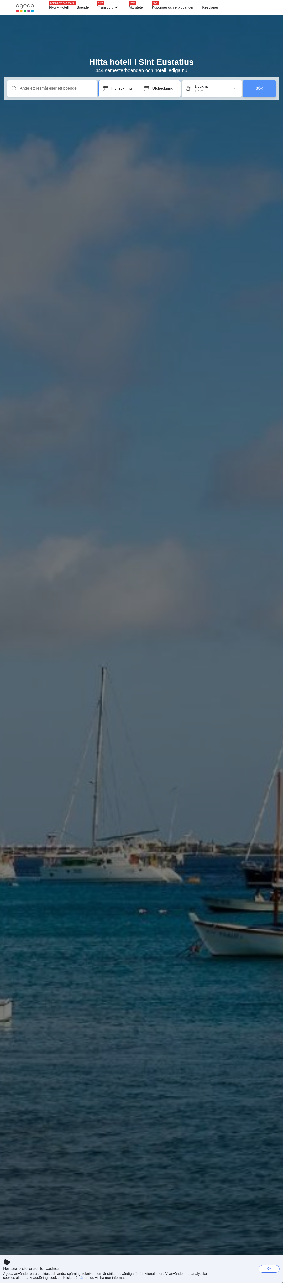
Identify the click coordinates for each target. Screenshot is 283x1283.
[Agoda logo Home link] (25, 7)
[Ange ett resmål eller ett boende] (56, 88)
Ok (269, 1268)
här (81, 1278)
